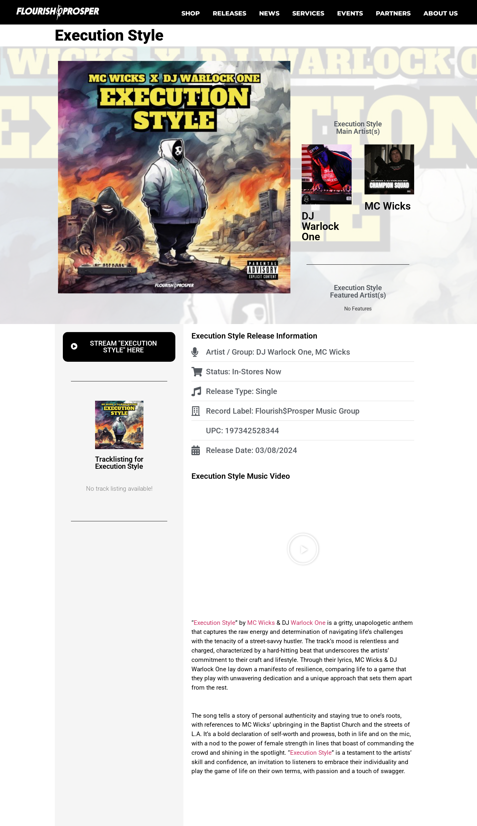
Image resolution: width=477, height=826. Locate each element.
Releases (229, 13)
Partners (393, 13)
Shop (190, 13)
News (269, 13)
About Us (440, 13)
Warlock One (308, 622)
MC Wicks (388, 206)
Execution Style (214, 622)
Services (308, 13)
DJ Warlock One (320, 226)
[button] (119, 347)
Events (350, 13)
